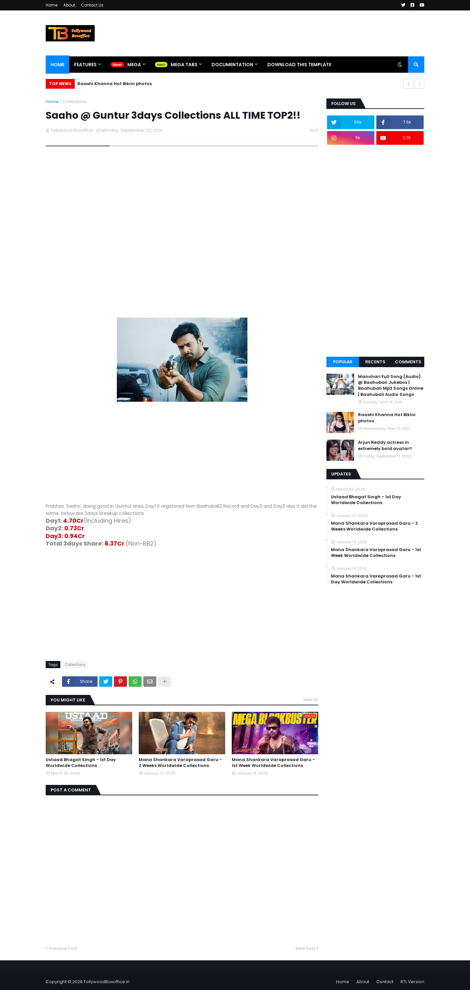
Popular (342, 362)
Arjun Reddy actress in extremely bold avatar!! (385, 445)
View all (310, 699)
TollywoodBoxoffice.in (107, 982)
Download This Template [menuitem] (299, 64)
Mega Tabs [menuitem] (184, 64)
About (69, 5)
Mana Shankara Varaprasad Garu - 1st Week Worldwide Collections (273, 763)
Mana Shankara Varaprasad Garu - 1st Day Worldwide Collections (376, 579)
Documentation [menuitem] (232, 64)
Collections (74, 101)
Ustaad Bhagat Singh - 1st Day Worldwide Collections (81, 763)
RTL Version (412, 982)
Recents (375, 362)
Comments (408, 362)
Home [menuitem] (57, 64)
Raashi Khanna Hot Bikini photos (114, 84)
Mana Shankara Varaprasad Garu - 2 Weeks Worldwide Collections (180, 763)
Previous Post (63, 948)
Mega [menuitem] (134, 64)
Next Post (305, 948)
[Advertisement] (182, 456)
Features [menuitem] (85, 64)
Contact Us (92, 5)
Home (51, 5)
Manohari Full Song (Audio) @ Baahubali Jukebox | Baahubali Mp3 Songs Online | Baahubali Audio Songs (390, 386)
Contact (384, 982)
